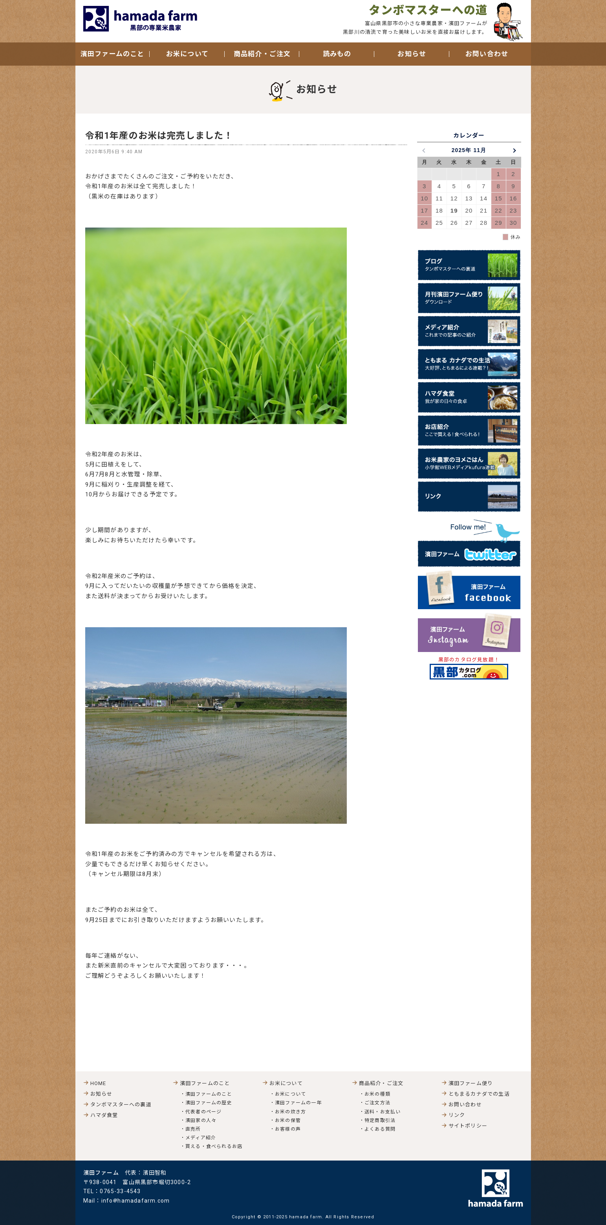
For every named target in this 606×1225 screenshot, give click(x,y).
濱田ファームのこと (208, 1094)
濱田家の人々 (200, 1120)
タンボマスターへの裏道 (121, 1104)
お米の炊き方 (290, 1112)
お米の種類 (377, 1094)
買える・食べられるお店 (213, 1146)
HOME (98, 1083)
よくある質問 (379, 1129)
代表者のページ (203, 1112)
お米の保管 (288, 1120)
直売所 (193, 1129)
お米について (290, 1094)
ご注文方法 (377, 1103)
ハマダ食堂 (104, 1115)
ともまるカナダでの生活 (479, 1094)
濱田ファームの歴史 (208, 1103)
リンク (457, 1115)
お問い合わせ (486, 54)
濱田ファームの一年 (298, 1103)
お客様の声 (288, 1129)
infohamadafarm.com (135, 1200)
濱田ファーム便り (471, 1083)
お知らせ (411, 54)
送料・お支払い (382, 1112)
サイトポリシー (468, 1126)
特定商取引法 (379, 1120)
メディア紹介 (200, 1138)
